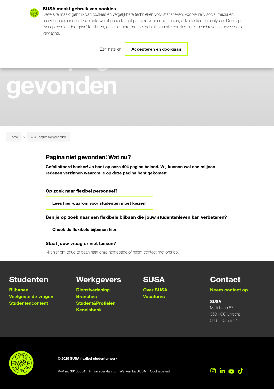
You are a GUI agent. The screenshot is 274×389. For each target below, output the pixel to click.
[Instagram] (213, 371)
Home (14, 137)
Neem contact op (229, 289)
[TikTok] (240, 371)
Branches (86, 296)
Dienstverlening (93, 289)
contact (150, 252)
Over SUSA (155, 289)
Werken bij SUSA (132, 371)
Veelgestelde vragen (31, 296)
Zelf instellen (110, 49)
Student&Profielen (95, 303)
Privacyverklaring (102, 371)
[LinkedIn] (222, 371)
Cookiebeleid (160, 371)
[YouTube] (231, 371)
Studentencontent (28, 303)
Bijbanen (18, 289)
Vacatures (154, 296)
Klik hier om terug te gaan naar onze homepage (86, 252)
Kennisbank (89, 309)
